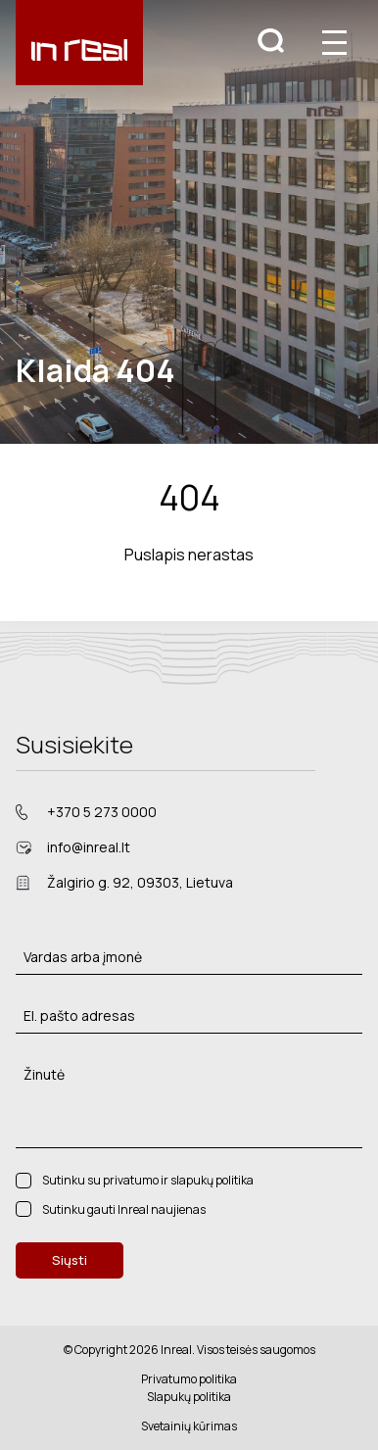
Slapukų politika (189, 1396)
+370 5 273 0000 (102, 811)
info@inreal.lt (88, 847)
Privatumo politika (189, 1379)
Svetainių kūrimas (189, 1426)
